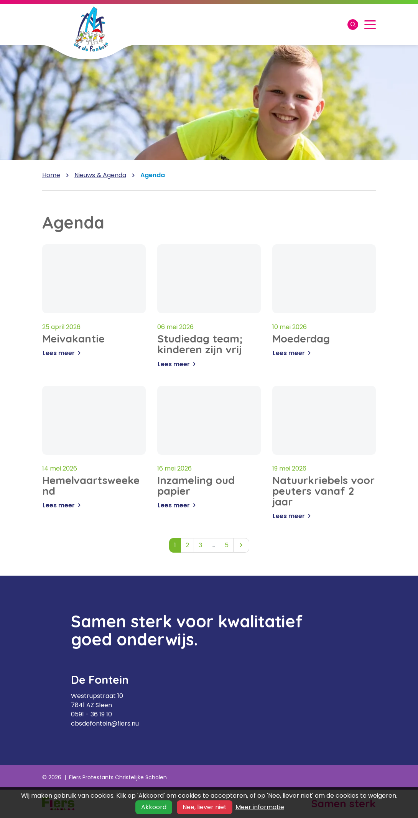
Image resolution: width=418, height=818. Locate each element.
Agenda (152, 175)
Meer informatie (259, 807)
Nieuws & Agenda (100, 175)
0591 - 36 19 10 (91, 714)
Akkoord (153, 807)
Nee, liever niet (205, 807)
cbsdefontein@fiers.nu (105, 723)
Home (51, 175)
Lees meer (63, 356)
